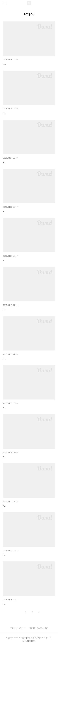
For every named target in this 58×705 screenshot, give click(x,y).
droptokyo (8, 175)
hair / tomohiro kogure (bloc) (14, 556)
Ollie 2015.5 (9, 551)
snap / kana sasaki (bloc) (13, 180)
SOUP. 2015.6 (10, 64)
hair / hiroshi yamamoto (12, 663)
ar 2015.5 (7, 605)
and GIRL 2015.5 (11, 658)
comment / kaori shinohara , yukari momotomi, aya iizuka (26, 502)
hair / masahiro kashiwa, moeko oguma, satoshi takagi (25, 448)
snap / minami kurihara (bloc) (15, 394)
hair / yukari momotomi (12, 609)
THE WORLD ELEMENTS (15, 121)
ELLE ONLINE (10, 497)
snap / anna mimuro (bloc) (14, 341)
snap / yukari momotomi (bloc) (15, 126)
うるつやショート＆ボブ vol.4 (17, 443)
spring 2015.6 (9, 282)
